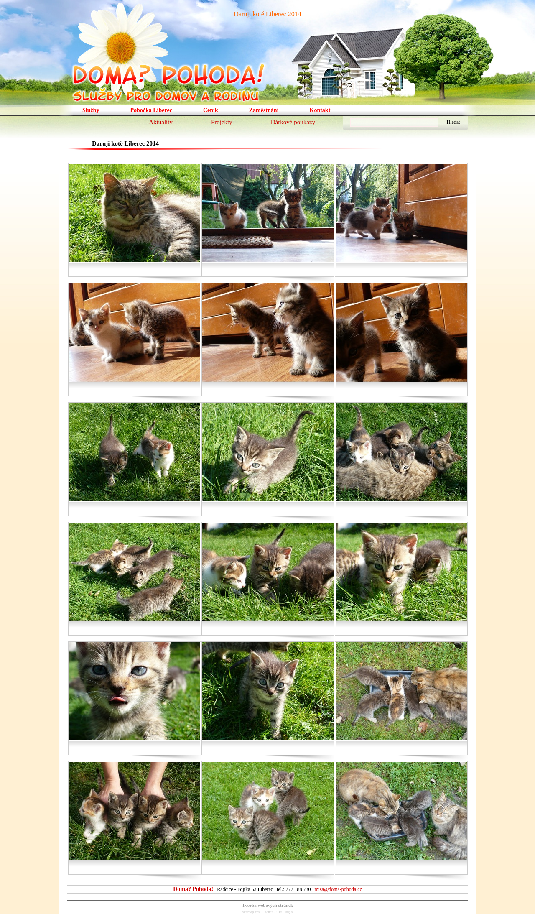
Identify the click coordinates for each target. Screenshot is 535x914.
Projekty (221, 122)
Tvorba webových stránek (267, 905)
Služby (90, 110)
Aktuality (161, 122)
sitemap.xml (251, 912)
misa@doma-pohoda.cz (338, 889)
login (289, 912)
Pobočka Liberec (151, 110)
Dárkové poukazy (293, 122)
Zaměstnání (264, 110)
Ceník (210, 110)
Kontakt (320, 110)
